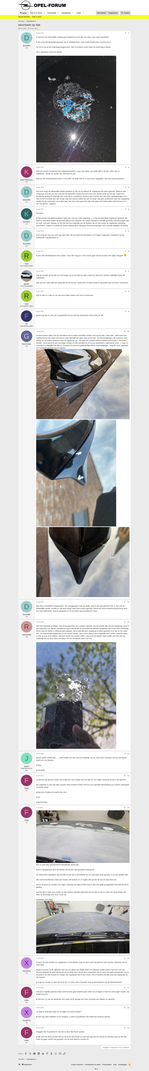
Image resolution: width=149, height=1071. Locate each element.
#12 (128, 622)
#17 (128, 987)
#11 (128, 602)
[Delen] (125, 33)
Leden (78, 13)
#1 (128, 33)
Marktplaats (66, 13)
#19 (128, 1028)
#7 (128, 271)
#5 (128, 231)
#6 (128, 251)
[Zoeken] (125, 13)
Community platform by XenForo (68, 1069)
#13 (128, 754)
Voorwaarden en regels (93, 1064)
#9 (128, 311)
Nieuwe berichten (24, 17)
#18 (128, 1008)
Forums (23, 13)
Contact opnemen (77, 1064)
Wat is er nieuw (36, 13)
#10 (128, 331)
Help (114, 1064)
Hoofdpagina (122, 1064)
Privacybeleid (106, 1064)
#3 (128, 187)
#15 (128, 807)
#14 (128, 776)
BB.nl (96, 1069)
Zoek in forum (36, 17)
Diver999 (23, 28)
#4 (128, 209)
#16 (128, 958)
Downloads (51, 13)
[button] (44, 13)
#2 (128, 167)
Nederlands (27, 1064)
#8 (128, 291)
